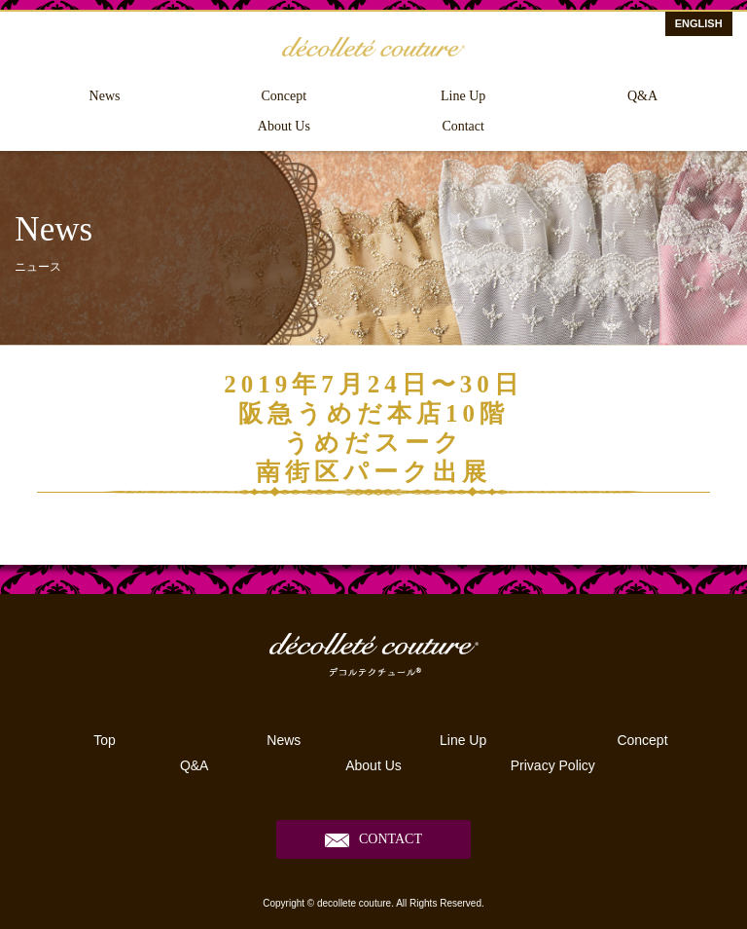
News (105, 96)
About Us (284, 126)
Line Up (463, 96)
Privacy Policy (553, 765)
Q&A (642, 96)
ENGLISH (699, 23)
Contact (463, 126)
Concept (284, 96)
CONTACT (390, 839)
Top (104, 740)
